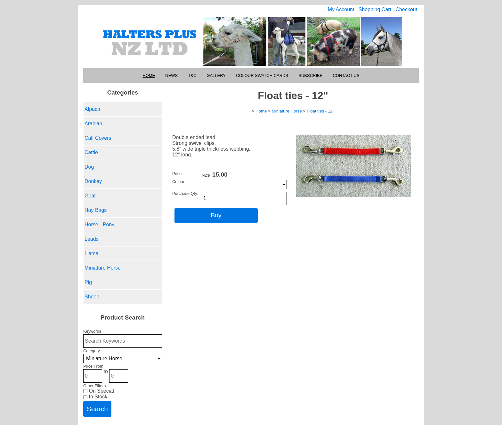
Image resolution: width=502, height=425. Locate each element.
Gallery (216, 75)
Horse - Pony (99, 224)
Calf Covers (98, 138)
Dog (89, 167)
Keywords (92, 331)
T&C (192, 75)
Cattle (91, 152)
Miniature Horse (103, 268)
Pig (88, 282)
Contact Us (346, 75)
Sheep (92, 296)
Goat (90, 195)
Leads (92, 239)
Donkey (93, 181)
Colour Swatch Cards (262, 75)
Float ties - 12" (320, 111)
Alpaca (92, 109)
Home (148, 75)
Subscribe (310, 75)
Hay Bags (96, 210)
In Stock (95, 396)
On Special (98, 391)
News (171, 75)
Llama (92, 253)
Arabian (93, 123)
